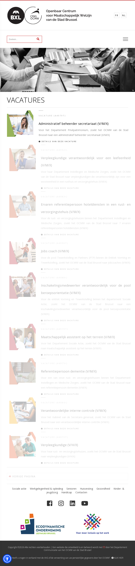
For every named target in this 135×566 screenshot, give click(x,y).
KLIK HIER (117, 557)
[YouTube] (85, 503)
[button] (7, 558)
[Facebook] (49, 503)
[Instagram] (61, 503)
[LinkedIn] (72, 503)
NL (124, 15)
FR (116, 15)
